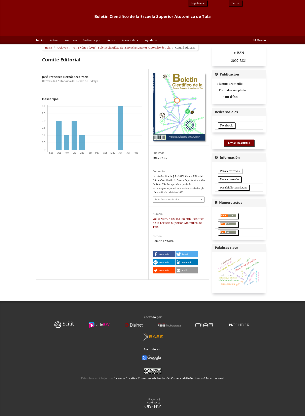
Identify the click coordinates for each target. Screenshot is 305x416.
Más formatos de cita (167, 199)
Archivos (71, 40)
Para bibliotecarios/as (233, 187)
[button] (164, 254)
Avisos (111, 40)
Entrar (235, 3)
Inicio (39, 40)
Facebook (226, 125)
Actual (54, 40)
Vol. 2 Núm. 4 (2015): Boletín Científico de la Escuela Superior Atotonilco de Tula (121, 47)
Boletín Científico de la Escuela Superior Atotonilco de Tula (152, 16)
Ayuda (149, 40)
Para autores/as (229, 179)
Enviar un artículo (239, 143)
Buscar (260, 40)
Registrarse (198, 3)
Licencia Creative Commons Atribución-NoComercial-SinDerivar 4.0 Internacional (169, 378)
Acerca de (129, 40)
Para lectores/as (230, 171)
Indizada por (92, 40)
